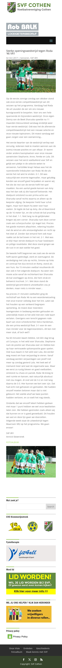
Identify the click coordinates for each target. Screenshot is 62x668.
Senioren (24, 58)
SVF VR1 (34, 58)
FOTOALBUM (12, 442)
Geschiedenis (43, 648)
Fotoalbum (16, 651)
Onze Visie (14, 648)
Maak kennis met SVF (36, 651)
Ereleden (28, 648)
